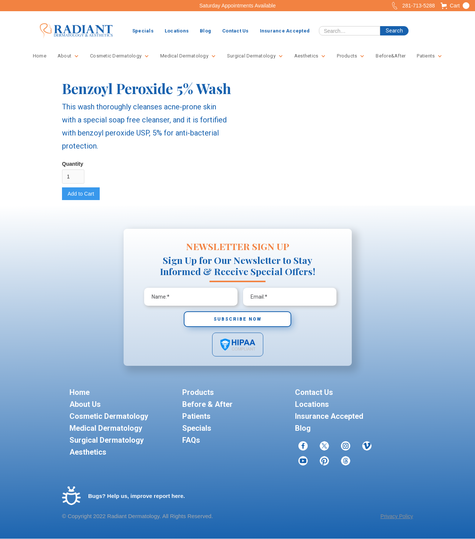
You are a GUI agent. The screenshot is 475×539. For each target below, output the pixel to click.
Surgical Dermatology (106, 440)
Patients (196, 416)
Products (198, 392)
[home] (76, 31)
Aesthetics (87, 452)
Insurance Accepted (285, 31)
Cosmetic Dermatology (108, 416)
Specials (142, 31)
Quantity (72, 164)
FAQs (191, 440)
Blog (205, 31)
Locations (177, 31)
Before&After (391, 56)
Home (39, 56)
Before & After (207, 404)
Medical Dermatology (105, 428)
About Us (85, 404)
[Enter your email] (191, 297)
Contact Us (235, 31)
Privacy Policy (397, 516)
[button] (455, 5)
